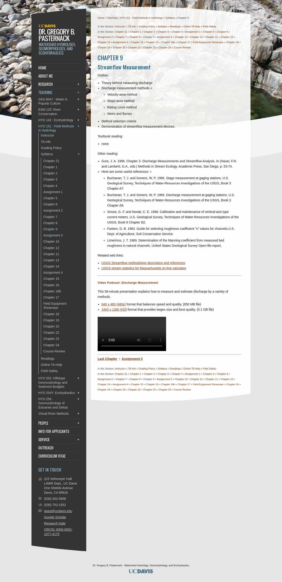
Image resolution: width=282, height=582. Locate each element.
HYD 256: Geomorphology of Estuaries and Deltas (53, 403)
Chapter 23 (149, 47)
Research (45, 84)
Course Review (182, 47)
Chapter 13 (227, 37)
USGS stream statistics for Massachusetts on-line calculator (144, 268)
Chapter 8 (134, 37)
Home (101, 17)
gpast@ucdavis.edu (58, 511)
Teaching (112, 17)
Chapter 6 (222, 31)
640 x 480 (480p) (114, 304)
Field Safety (209, 26)
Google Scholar (55, 517)
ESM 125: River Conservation (49, 111)
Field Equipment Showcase (208, 42)
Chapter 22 (134, 47)
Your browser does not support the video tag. (132, 334)
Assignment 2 (105, 37)
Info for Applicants (53, 431)
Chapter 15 (137, 42)
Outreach (45, 448)
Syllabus (170, 17)
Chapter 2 (149, 31)
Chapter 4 (177, 31)
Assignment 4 (120, 42)
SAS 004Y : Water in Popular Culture (53, 101)
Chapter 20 (119, 47)
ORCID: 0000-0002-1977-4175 (58, 532)
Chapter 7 (121, 37)
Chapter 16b (168, 42)
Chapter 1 (135, 31)
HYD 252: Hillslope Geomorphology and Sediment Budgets (52, 382)
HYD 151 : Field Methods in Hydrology (141, 17)
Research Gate (54, 523)
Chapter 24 (165, 47)
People (43, 423)
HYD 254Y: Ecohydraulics (56, 393)
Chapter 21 (121, 31)
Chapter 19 (104, 47)
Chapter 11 (211, 37)
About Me (45, 76)
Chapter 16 (152, 42)
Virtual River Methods (53, 413)
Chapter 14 (104, 42)
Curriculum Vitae (51, 456)
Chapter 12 (196, 37)
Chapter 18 (232, 42)
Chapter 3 (163, 31)
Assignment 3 (164, 37)
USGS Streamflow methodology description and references (143, 263)
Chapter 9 (50, 229)
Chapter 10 (181, 37)
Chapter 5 (208, 31)
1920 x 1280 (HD (114, 309)
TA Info (132, 26)
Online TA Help (191, 26)
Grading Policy (146, 26)
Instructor (120, 26)
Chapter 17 (184, 42)
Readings (175, 26)
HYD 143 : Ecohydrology (55, 120)
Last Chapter (107, 359)
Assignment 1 (193, 31)
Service (44, 439)
